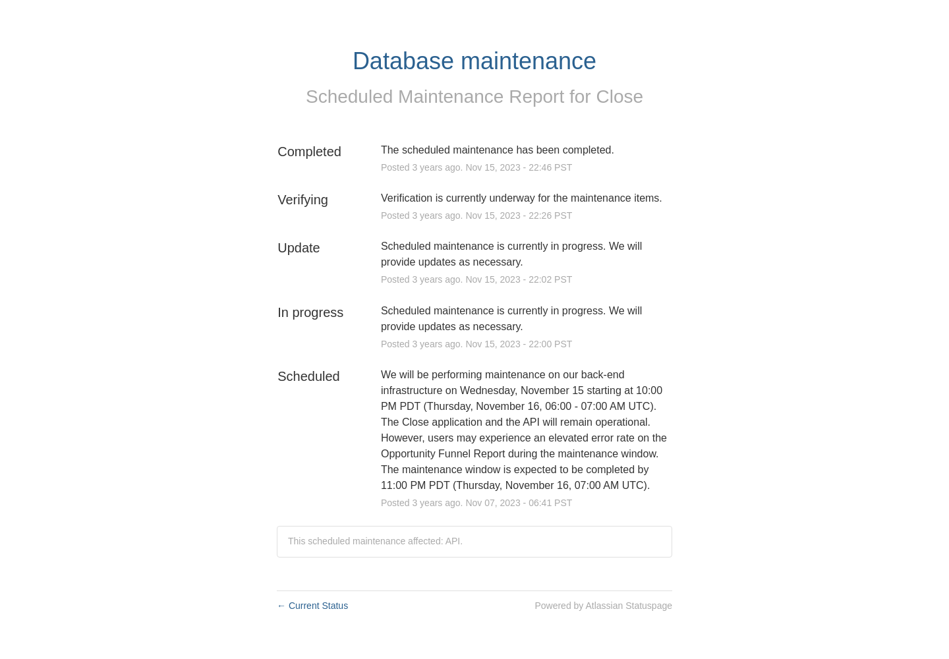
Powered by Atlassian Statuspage (603, 605)
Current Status (312, 605)
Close (619, 96)
